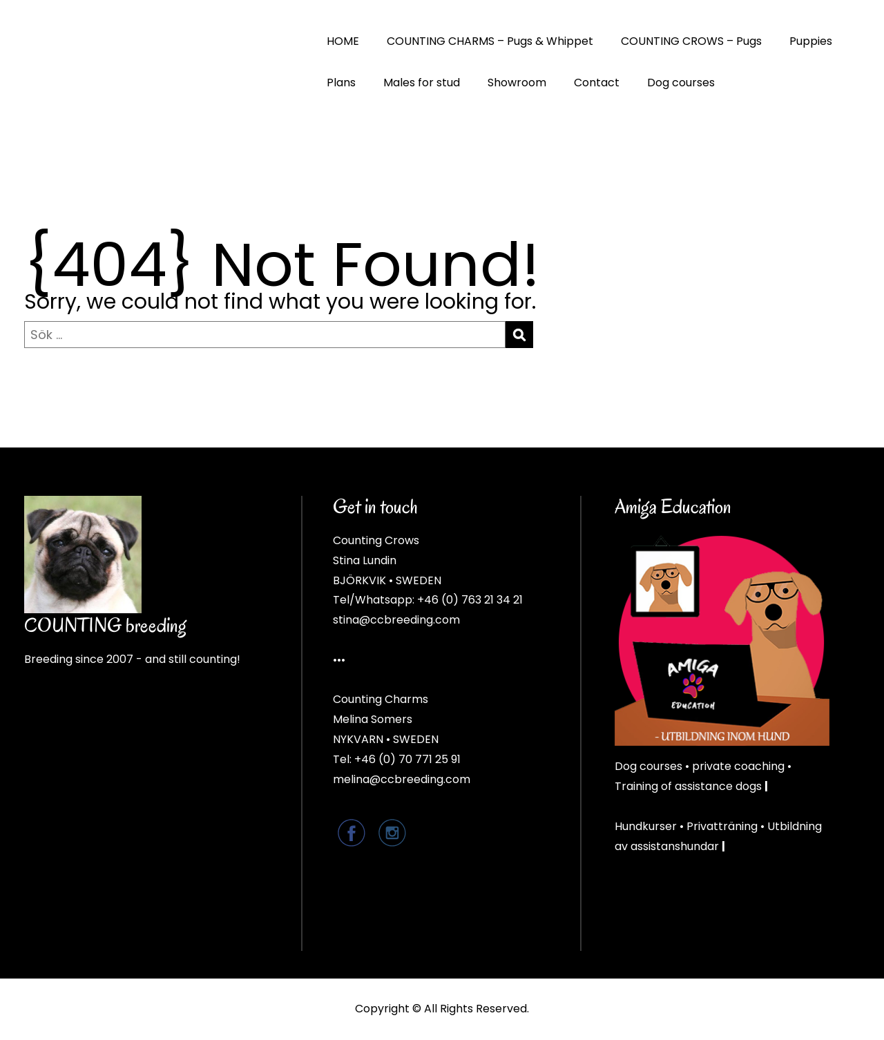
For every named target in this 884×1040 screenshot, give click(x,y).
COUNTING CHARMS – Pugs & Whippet (490, 41)
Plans (341, 82)
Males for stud (421, 82)
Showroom (517, 82)
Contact (596, 82)
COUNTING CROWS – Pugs (691, 41)
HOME (343, 41)
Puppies (810, 41)
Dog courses (681, 82)
